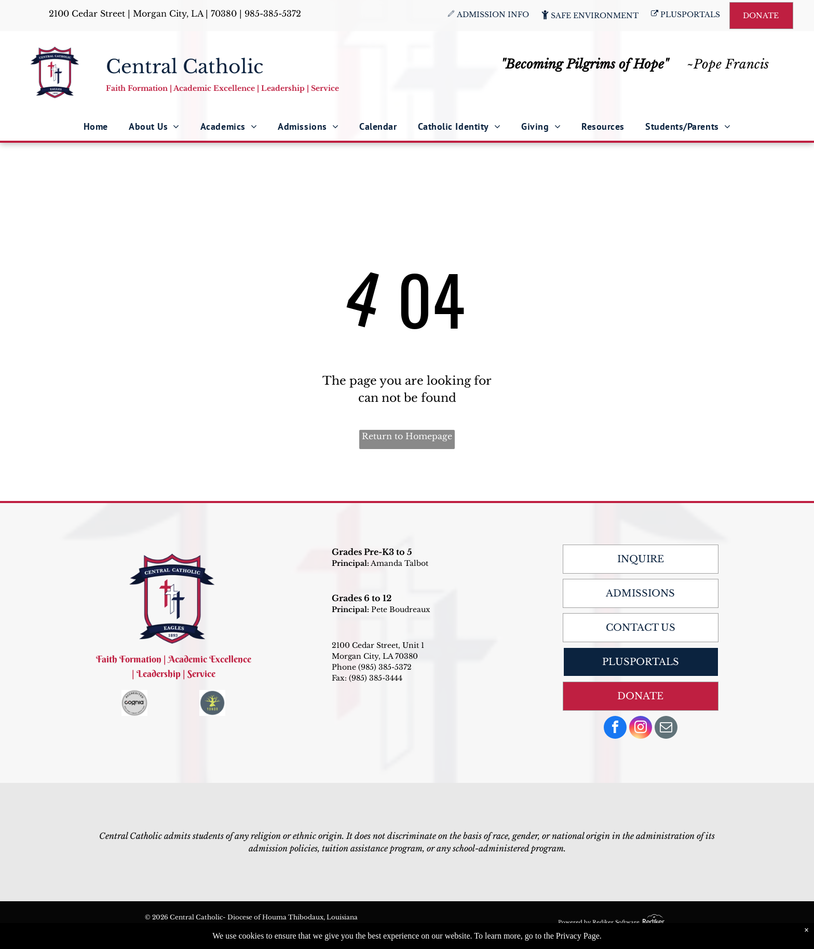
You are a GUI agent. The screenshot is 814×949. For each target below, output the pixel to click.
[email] (666, 728)
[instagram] (640, 728)
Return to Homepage (407, 436)
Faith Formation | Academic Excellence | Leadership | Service (222, 88)
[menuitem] (95, 127)
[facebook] (615, 728)
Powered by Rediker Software (599, 922)
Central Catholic (184, 66)
